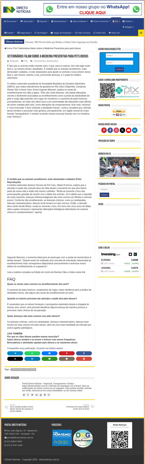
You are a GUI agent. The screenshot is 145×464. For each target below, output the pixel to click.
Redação (14, 61)
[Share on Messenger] (49, 353)
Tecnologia (40, 33)
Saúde (8, 33)
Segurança (23, 33)
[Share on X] (15, 359)
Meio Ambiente (78, 21)
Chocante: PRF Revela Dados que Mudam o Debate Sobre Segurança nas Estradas (61, 42)
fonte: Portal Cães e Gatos (23, 369)
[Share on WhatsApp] (32, 353)
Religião (127, 27)
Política (127, 21)
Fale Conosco (83, 33)
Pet (115, 21)
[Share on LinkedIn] (32, 359)
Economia (10, 21)
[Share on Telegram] (15, 353)
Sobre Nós (100, 33)
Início (8, 48)
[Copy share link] (67, 359)
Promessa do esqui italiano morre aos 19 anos (75, 407)
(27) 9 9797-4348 (13, 445)
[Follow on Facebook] (110, 130)
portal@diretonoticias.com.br (19, 437)
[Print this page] (84, 359)
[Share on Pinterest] (67, 353)
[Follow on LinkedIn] (134, 130)
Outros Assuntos (99, 21)
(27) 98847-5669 (13, 441)
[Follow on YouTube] (128, 130)
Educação (26, 21)
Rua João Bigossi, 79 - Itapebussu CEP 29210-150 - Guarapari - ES (21, 432)
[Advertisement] (49, 236)
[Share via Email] (49, 359)
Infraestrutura (58, 21)
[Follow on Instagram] (116, 130)
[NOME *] (119, 55)
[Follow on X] (122, 130)
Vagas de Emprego (61, 33)
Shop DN (114, 33)
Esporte (42, 21)
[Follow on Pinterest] (104, 130)
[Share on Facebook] (84, 353)
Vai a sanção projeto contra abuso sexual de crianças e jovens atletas (24, 408)
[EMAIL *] (119, 62)
